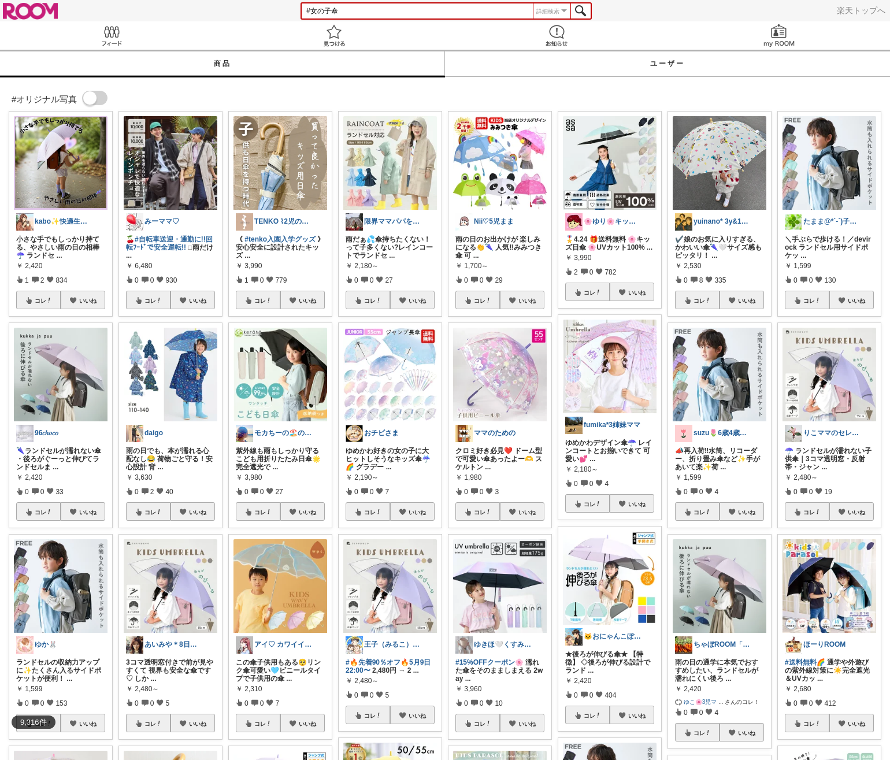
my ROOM (779, 35)
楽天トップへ (861, 10)
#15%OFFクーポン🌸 (489, 662)
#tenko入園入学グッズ (280, 239)
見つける (333, 35)
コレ (43, 300)
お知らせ (556, 35)
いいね (88, 300)
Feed (111, 35)
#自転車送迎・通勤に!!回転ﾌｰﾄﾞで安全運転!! (169, 243)
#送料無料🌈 (805, 662)
